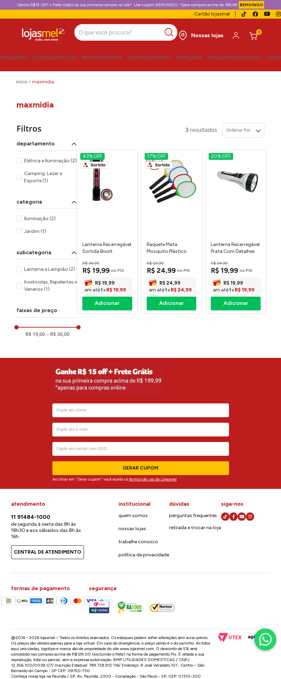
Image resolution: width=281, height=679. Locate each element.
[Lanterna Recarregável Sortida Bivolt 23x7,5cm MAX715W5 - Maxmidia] (107, 232)
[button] (48, 144)
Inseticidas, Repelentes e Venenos (50, 285)
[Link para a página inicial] (21, 82)
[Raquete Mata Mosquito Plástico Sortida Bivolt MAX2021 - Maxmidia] (171, 232)
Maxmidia (43, 82)
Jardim (35, 231)
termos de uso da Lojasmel (153, 479)
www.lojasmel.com (137, 648)
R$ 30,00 (58, 334)
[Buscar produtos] (170, 32)
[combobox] (125, 33)
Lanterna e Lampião (49, 269)
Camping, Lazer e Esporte (43, 177)
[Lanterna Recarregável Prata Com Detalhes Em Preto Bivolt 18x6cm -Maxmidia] (236, 232)
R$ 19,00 (35, 334)
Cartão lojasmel (212, 14)
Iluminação (40, 219)
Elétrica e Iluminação (50, 161)
